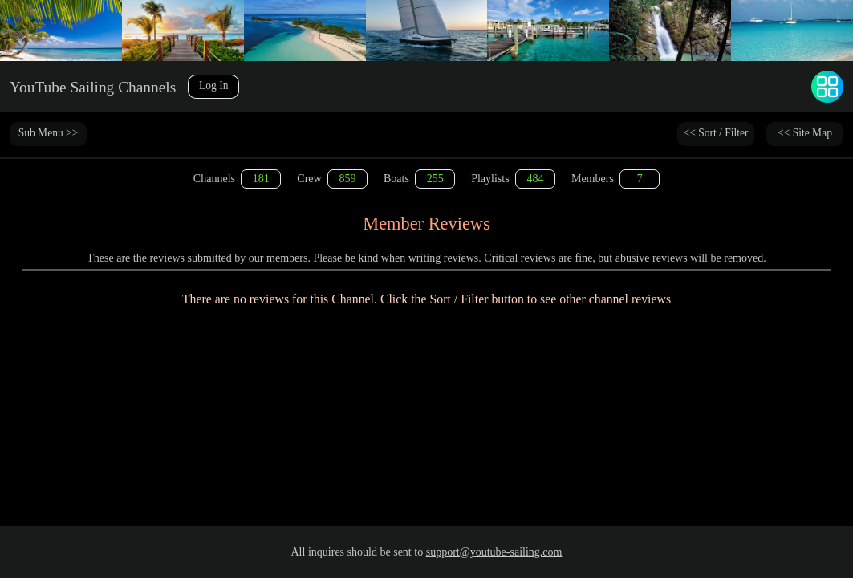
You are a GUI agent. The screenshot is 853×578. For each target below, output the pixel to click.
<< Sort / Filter (715, 134)
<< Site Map (805, 134)
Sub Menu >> (48, 134)
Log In (239, 86)
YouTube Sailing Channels (105, 86)
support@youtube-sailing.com (494, 552)
